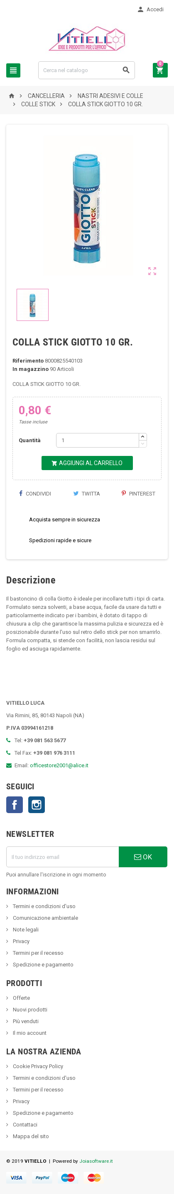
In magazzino (30, 369)
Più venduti (25, 1021)
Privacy (20, 941)
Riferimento (28, 361)
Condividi (35, 494)
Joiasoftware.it (96, 1161)
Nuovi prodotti (29, 1009)
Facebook (14, 804)
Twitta (86, 494)
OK (143, 857)
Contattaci (24, 1124)
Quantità (30, 440)
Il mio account (29, 1033)
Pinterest (138, 494)
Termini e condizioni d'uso (44, 906)
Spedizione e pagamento (43, 964)
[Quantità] (97, 440)
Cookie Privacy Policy (37, 1066)
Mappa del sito (30, 1136)
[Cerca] (86, 70)
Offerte (21, 998)
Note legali (25, 929)
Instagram (36, 804)
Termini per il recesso (38, 953)
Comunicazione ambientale (45, 918)
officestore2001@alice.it (59, 765)
